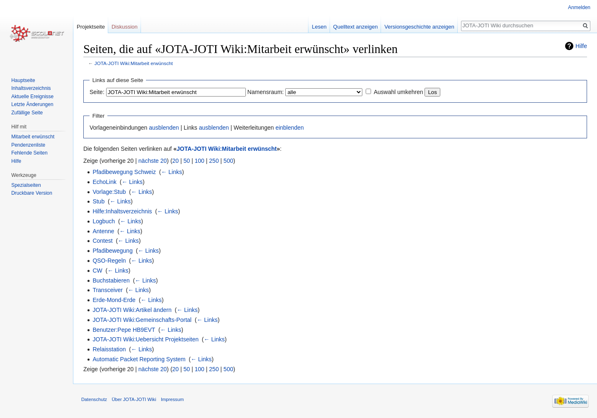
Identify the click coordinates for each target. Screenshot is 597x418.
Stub (98, 201)
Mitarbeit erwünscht (32, 137)
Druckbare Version (31, 193)
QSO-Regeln (109, 260)
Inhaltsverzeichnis (31, 88)
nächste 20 (152, 160)
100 (199, 160)
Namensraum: (266, 92)
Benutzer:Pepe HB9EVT (123, 329)
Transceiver (107, 290)
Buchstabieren (111, 280)
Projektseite (91, 27)
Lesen (319, 27)
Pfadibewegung (112, 250)
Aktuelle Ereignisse (32, 96)
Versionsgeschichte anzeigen (419, 27)
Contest (102, 240)
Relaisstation (109, 349)
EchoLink (104, 182)
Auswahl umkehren (398, 92)
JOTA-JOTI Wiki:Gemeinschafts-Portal (142, 320)
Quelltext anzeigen (355, 27)
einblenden (289, 127)
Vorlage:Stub (109, 191)
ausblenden (164, 127)
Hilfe (581, 46)
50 (187, 160)
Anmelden (579, 7)
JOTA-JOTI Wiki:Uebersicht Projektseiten (145, 339)
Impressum (172, 399)
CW (97, 270)
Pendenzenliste (28, 145)
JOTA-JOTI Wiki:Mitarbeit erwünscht (134, 63)
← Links (171, 172)
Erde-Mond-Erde (114, 300)
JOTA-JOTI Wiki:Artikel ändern (131, 310)
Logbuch (103, 221)
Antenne (103, 231)
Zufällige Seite (27, 113)
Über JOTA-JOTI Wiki (134, 399)
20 (175, 160)
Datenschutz (94, 399)
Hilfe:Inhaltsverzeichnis (122, 211)
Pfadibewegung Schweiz (124, 172)
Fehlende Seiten (29, 153)
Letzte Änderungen (32, 104)
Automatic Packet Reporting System (138, 359)
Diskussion (125, 27)
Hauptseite (23, 80)
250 (213, 160)
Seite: (97, 92)
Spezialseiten (26, 185)
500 (228, 160)
